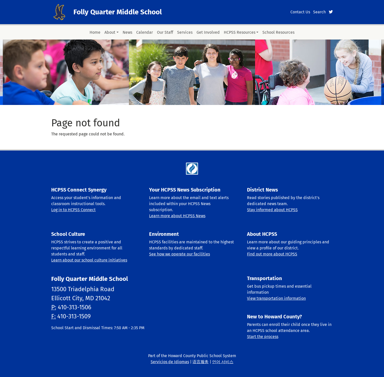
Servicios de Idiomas (170, 361)
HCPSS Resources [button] (239, 32)
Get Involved (208, 32)
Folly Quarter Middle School (117, 12)
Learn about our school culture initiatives (89, 260)
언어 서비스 (222, 361)
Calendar (144, 32)
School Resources (278, 32)
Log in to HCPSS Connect (73, 209)
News (127, 32)
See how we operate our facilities (179, 254)
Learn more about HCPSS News (177, 215)
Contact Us (300, 12)
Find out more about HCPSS (272, 254)
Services (185, 32)
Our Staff (165, 32)
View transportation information (276, 298)
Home (95, 32)
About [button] (109, 32)
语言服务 (201, 361)
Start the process (262, 336)
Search (319, 12)
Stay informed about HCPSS (272, 209)
